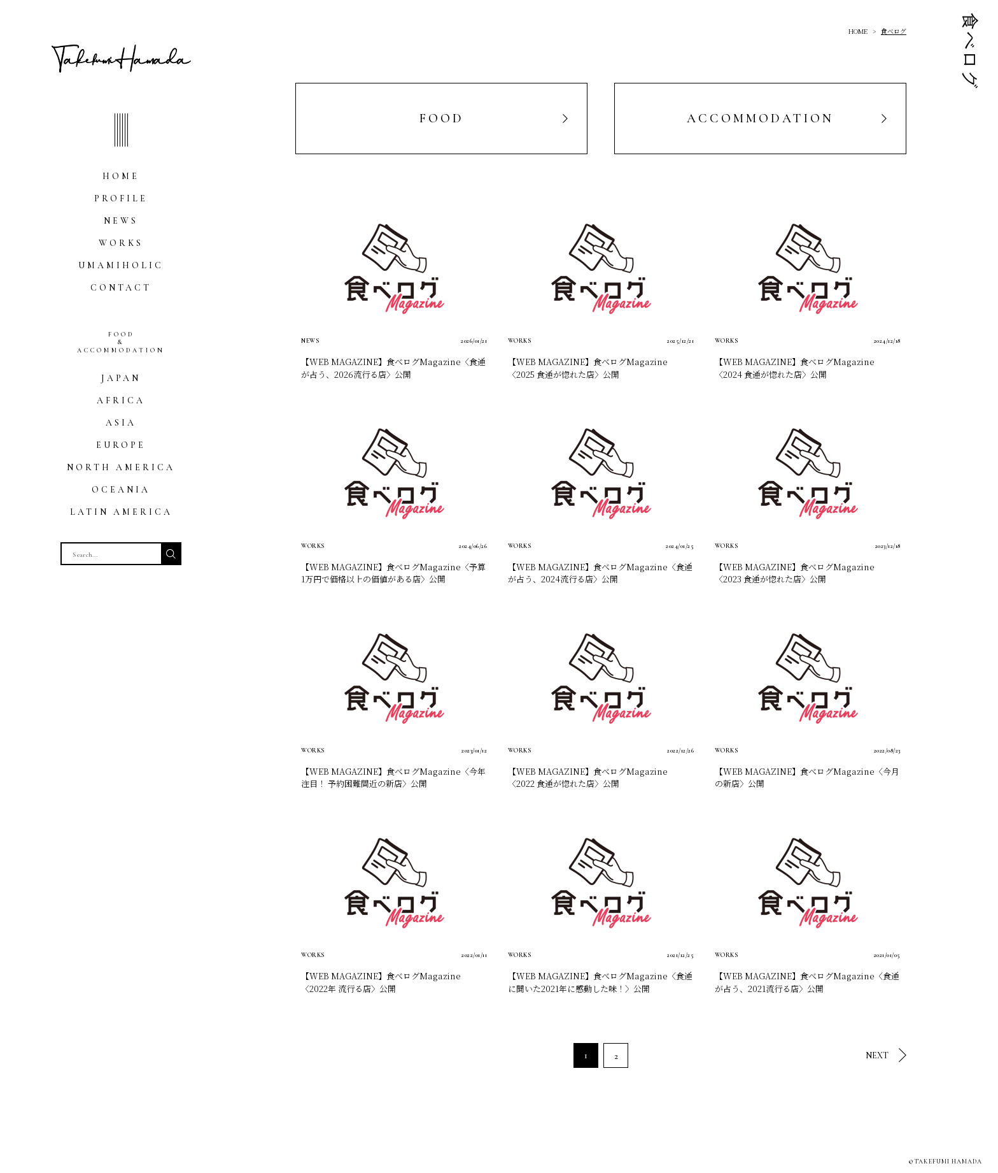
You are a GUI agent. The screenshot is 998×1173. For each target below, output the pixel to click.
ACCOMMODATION (760, 118)
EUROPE (121, 445)
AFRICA (121, 400)
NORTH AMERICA (121, 467)
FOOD (441, 118)
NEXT (877, 1055)
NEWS (121, 220)
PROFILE (121, 198)
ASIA (121, 422)
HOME (120, 176)
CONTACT (120, 287)
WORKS (121, 243)
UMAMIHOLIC (121, 265)
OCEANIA (121, 489)
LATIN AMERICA (121, 512)
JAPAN (121, 378)
